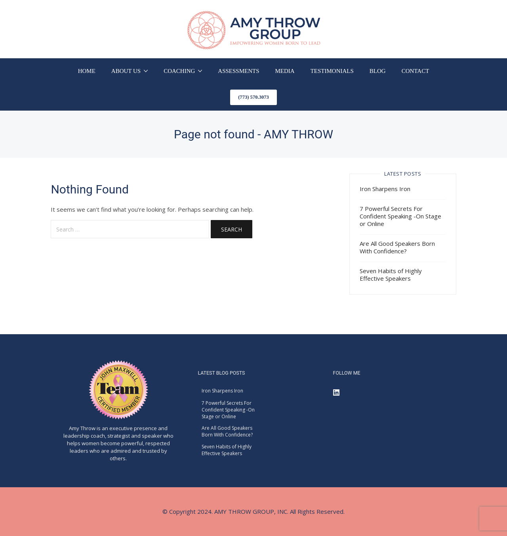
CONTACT (415, 71)
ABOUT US (126, 71)
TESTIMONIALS (332, 71)
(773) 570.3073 (253, 97)
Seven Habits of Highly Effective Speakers (391, 274)
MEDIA (285, 71)
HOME (86, 71)
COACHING (179, 71)
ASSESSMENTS (238, 71)
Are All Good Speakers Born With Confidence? (397, 247)
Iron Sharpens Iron (385, 189)
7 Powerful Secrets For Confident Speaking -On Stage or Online (400, 216)
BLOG (378, 71)
